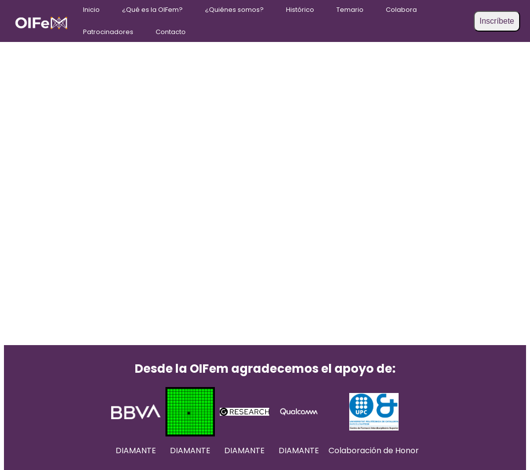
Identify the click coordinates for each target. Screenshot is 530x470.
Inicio (91, 9)
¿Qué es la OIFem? (152, 9)
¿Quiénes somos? (234, 9)
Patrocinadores (108, 32)
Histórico (300, 9)
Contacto (171, 32)
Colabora (401, 9)
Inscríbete (497, 21)
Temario (350, 9)
